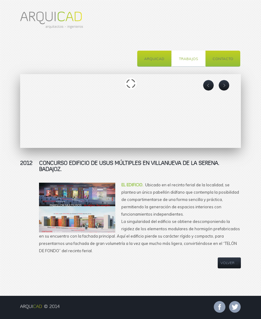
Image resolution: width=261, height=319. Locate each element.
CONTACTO (223, 58)
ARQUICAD (154, 58)
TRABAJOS (188, 58)
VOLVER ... (229, 262)
